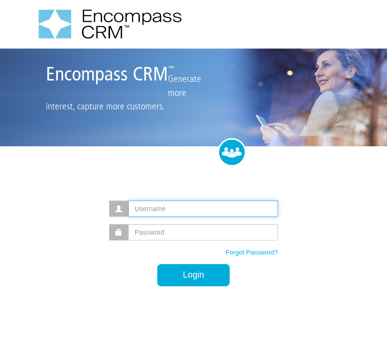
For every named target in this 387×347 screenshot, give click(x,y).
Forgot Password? (252, 252)
